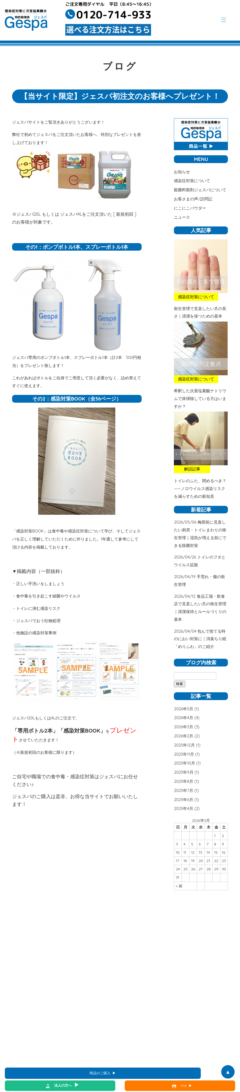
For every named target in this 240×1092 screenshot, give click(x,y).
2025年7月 (183, 790)
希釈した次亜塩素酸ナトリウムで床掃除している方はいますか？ (200, 398)
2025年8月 (183, 781)
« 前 (179, 886)
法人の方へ (63, 1085)
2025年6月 (183, 799)
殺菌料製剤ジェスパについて (200, 189)
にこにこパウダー (190, 208)
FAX (184, 1085)
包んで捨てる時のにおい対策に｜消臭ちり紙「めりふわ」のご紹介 (200, 639)
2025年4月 (183, 808)
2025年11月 (184, 754)
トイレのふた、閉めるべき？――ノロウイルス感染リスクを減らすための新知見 (200, 488)
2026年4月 (183, 717)
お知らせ (182, 171)
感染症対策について (192, 180)
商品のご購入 (99, 1073)
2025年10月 (184, 763)
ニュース (182, 217)
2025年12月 (184, 745)
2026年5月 (183, 708)
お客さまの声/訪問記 (193, 198)
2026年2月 (183, 735)
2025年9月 (183, 772)
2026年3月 (183, 726)
